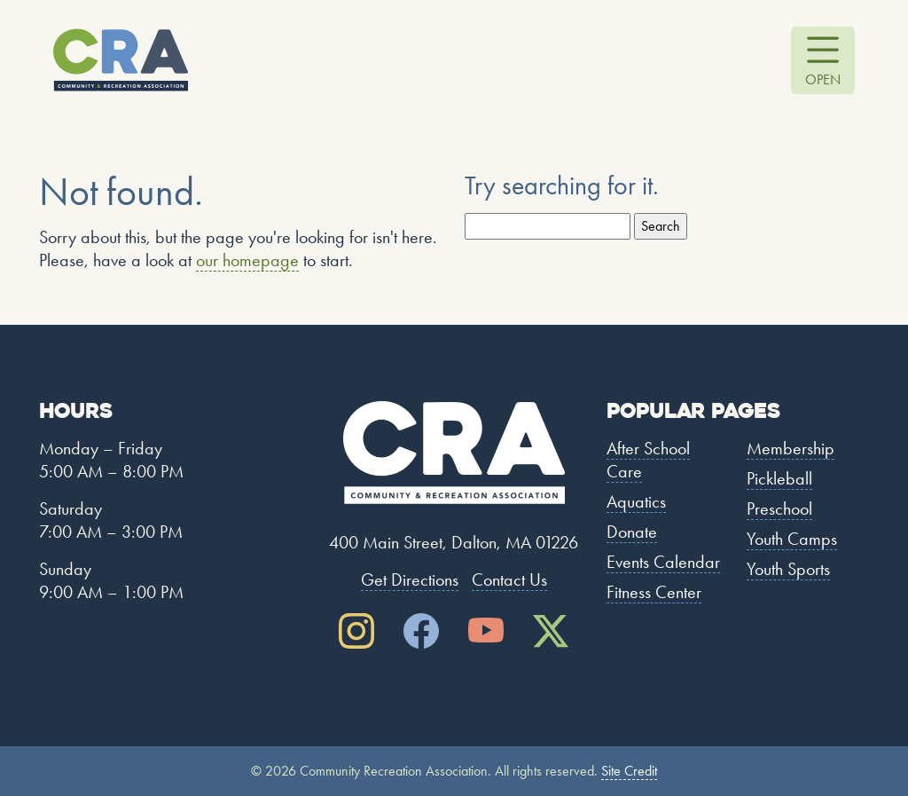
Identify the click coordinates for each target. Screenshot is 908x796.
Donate (632, 531)
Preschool (779, 508)
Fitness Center (654, 592)
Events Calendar (663, 561)
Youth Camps (792, 538)
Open (823, 79)
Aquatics (636, 501)
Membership (790, 448)
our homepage (247, 260)
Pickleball (779, 478)
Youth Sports (788, 568)
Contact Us (509, 579)
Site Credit (629, 770)
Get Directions (409, 579)
